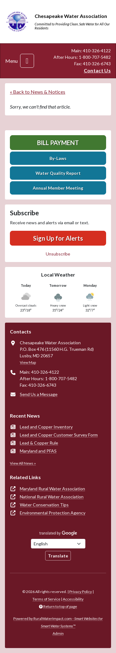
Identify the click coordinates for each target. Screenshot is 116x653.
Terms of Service (46, 599)
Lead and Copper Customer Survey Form (59, 434)
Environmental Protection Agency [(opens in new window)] (52, 512)
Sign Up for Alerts (58, 238)
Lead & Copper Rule (39, 442)
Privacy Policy (80, 591)
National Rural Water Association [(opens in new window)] (52, 496)
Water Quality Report (58, 173)
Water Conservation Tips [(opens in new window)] (44, 504)
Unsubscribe (58, 253)
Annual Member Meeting (58, 188)
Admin (58, 633)
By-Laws (58, 158)
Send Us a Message (39, 394)
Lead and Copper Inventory (46, 426)
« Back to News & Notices (37, 92)
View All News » (23, 463)
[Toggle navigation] (27, 61)
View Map (28, 362)
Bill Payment (58, 142)
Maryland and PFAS (38, 450)
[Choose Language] (58, 543)
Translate (58, 555)
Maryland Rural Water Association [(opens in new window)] (52, 488)
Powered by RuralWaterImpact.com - (58, 622)
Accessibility (73, 599)
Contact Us (97, 70)
